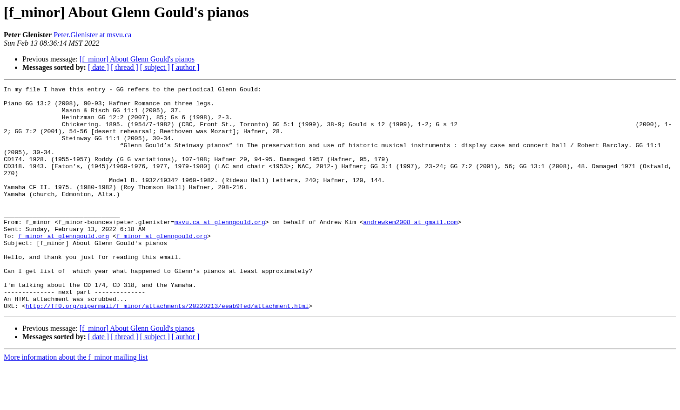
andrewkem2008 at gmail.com (410, 250)
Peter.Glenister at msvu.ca (92, 35)
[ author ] (186, 67)
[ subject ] (155, 67)
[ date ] (98, 67)
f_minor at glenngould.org (63, 266)
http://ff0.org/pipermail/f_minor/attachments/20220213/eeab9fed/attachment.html (167, 350)
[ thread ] (124, 67)
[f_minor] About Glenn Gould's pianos (137, 59)
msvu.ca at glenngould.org (220, 250)
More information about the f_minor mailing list (76, 402)
